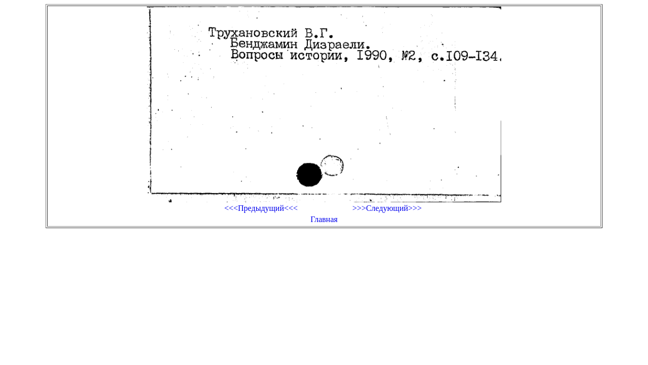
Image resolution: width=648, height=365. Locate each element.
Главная (324, 219)
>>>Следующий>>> (387, 208)
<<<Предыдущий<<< (261, 208)
